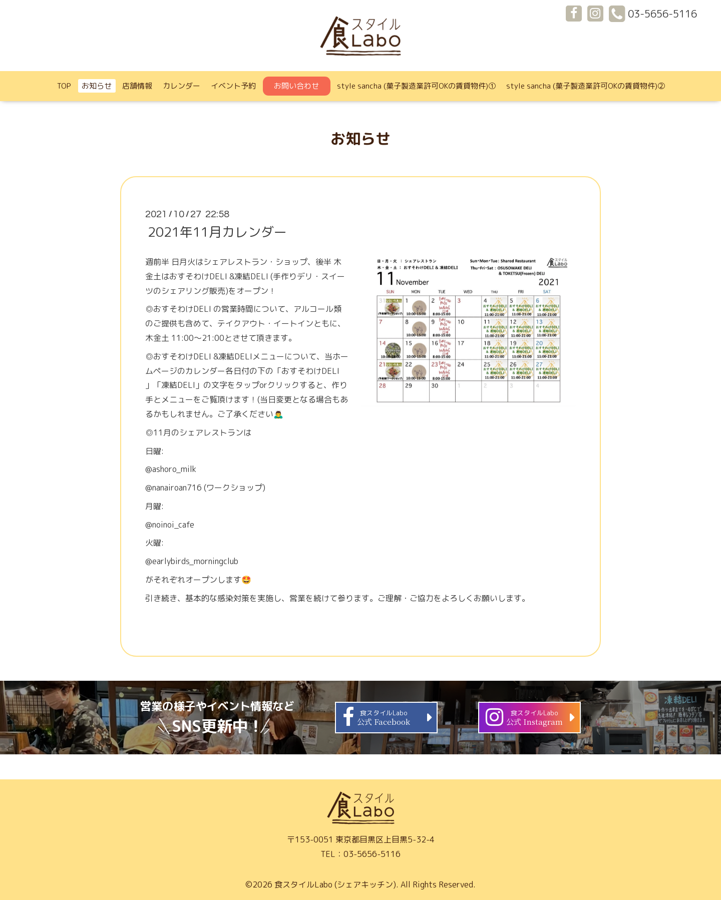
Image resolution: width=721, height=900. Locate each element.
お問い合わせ (296, 86)
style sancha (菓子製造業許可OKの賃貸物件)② (585, 86)
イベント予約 (233, 86)
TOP (64, 86)
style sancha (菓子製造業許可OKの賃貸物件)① (416, 86)
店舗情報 (137, 86)
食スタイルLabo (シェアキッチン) (335, 884)
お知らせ (97, 86)
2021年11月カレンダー (217, 232)
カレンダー (181, 86)
